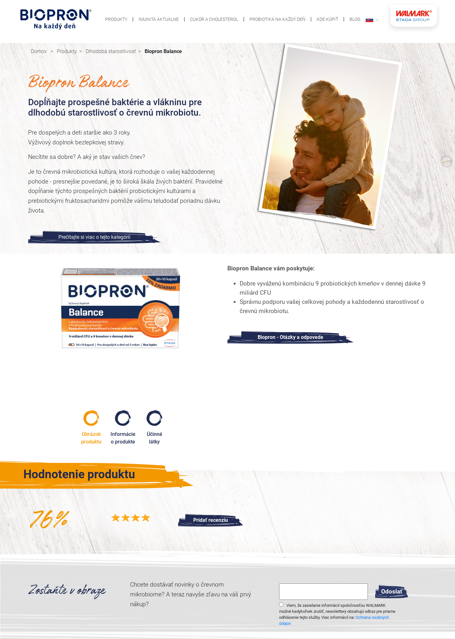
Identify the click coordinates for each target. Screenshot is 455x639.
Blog (355, 19)
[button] (369, 19)
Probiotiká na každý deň (277, 19)
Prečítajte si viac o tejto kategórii (94, 237)
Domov (39, 51)
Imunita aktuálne (159, 19)
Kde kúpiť (327, 19)
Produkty (67, 51)
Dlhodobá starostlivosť (111, 51)
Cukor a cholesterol (214, 19)
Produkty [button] (116, 19)
